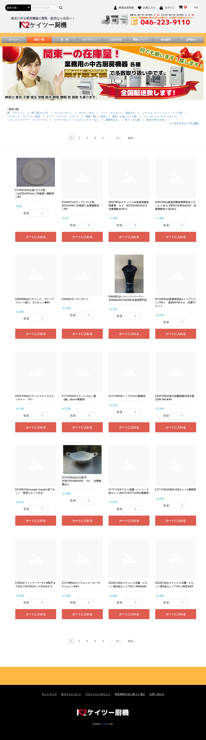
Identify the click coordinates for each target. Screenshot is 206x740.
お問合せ (191, 39)
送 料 (64, 39)
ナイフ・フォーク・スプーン (62, 116)
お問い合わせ (156, 694)
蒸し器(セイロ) (40, 112)
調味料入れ (112, 119)
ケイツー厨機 (43, 25)
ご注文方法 (115, 39)
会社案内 (166, 39)
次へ (118, 137)
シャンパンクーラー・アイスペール (27, 119)
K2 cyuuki (104, 724)
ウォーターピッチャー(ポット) (160, 116)
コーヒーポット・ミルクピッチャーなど (77, 119)
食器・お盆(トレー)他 (124, 116)
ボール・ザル (86, 112)
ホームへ (14, 39)
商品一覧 (39, 39)
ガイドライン (89, 39)
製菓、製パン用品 (96, 116)
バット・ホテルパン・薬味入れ (118, 112)
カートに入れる (36, 237)
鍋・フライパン (16, 112)
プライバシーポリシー (98, 694)
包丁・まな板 (132, 119)
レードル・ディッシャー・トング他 (162, 112)
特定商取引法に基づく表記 (130, 694)
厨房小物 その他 (155, 119)
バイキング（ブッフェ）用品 (23, 116)
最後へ (131, 137)
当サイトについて (71, 694)
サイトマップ (49, 694)
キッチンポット (64, 112)
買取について (140, 39)
